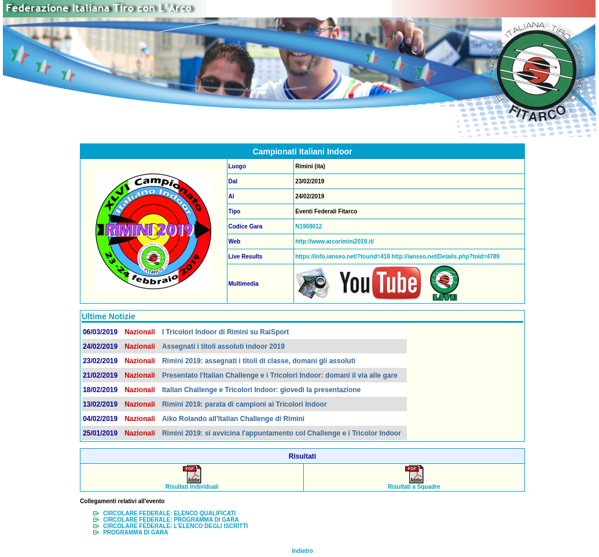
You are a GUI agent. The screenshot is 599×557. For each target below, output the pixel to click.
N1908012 (308, 226)
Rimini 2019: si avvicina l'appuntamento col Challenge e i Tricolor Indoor (281, 433)
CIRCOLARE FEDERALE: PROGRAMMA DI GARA (171, 520)
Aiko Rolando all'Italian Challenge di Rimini (233, 419)
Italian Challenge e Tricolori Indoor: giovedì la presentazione (261, 390)
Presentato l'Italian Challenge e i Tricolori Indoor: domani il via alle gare (280, 375)
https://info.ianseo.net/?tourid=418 (342, 256)
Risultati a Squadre (414, 484)
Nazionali (139, 332)
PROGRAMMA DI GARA (135, 532)
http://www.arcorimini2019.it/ (334, 241)
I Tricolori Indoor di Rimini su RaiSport (225, 332)
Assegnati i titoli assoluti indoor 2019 (223, 346)
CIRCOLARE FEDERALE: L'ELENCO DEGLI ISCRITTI (175, 526)
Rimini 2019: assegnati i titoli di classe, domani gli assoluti (258, 361)
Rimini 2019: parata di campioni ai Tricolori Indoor (244, 404)
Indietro (302, 551)
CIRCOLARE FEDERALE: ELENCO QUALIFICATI (169, 513)
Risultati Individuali (192, 484)
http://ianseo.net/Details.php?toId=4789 (444, 256)
